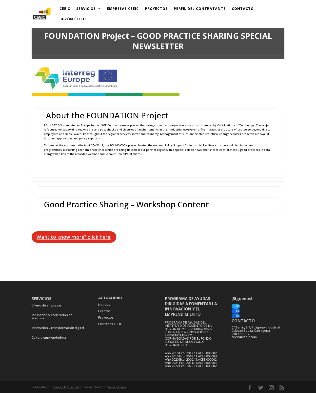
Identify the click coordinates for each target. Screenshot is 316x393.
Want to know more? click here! (74, 237)
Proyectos (106, 317)
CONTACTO (243, 9)
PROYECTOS (156, 9)
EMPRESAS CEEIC (123, 9)
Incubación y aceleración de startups (52, 316)
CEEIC (64, 9)
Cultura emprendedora (49, 337)
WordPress (117, 387)
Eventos (104, 311)
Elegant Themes (66, 387)
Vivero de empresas (47, 305)
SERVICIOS (86, 9)
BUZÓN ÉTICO (72, 19)
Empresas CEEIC (110, 324)
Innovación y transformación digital (58, 328)
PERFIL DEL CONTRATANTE (200, 9)
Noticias (104, 304)
